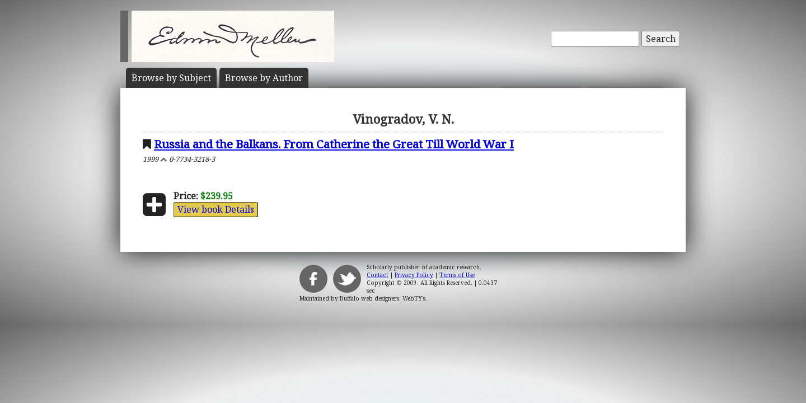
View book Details (215, 209)
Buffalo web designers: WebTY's (382, 298)
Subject (171, 77)
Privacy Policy (414, 275)
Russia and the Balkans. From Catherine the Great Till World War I (334, 144)
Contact (377, 275)
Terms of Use (457, 275)
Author (264, 77)
